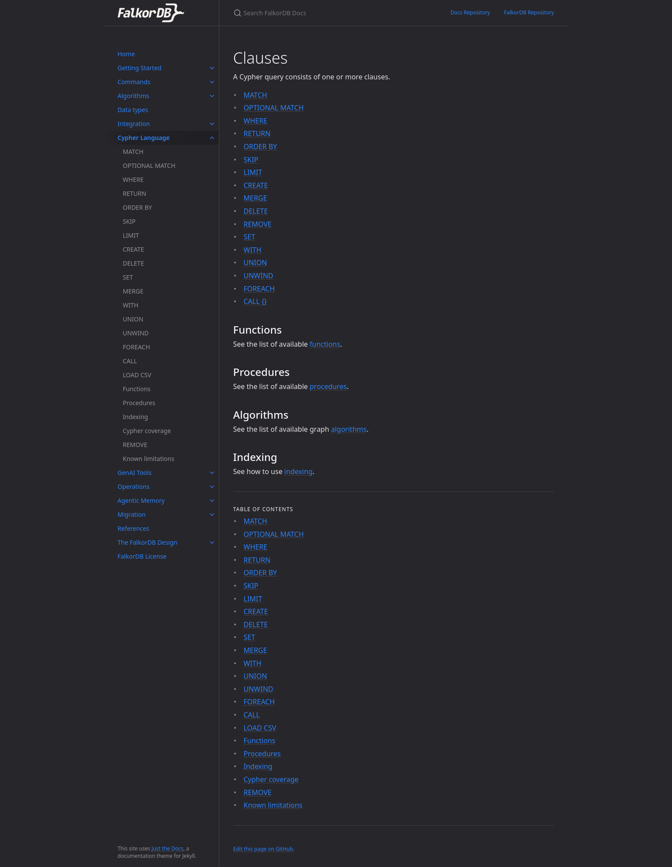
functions (325, 344)
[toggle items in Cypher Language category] (212, 138)
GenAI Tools (135, 472)
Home (126, 54)
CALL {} (255, 301)
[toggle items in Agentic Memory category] (212, 501)
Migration (132, 514)
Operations (134, 486)
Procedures (139, 403)
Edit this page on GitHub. (264, 849)
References (134, 528)
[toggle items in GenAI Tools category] (212, 473)
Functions (137, 389)
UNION (133, 319)
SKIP (129, 221)
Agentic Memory (141, 500)
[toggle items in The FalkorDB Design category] (212, 543)
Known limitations (148, 458)
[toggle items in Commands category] (212, 82)
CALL (130, 361)
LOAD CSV (137, 375)
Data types (133, 110)
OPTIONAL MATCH (149, 165)
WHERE (133, 179)
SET (128, 277)
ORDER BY (137, 207)
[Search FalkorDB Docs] (331, 13)
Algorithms (134, 96)
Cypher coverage (147, 431)
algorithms (349, 429)
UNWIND (136, 333)
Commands (134, 82)
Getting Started (140, 68)
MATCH (133, 151)
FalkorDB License (142, 556)
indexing (298, 471)
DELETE (133, 263)
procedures (328, 386)
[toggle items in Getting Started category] (212, 68)
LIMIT (131, 235)
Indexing (135, 417)
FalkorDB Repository (529, 12)
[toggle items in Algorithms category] (212, 96)
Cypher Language (144, 137)
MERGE (133, 291)
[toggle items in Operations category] (212, 487)
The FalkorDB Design (147, 542)
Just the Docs (167, 848)
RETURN (135, 193)
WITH (131, 305)
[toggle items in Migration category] (212, 515)
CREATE (133, 249)
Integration (134, 123)
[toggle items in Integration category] (212, 124)
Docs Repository (470, 12)
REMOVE (135, 444)
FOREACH (136, 347)
